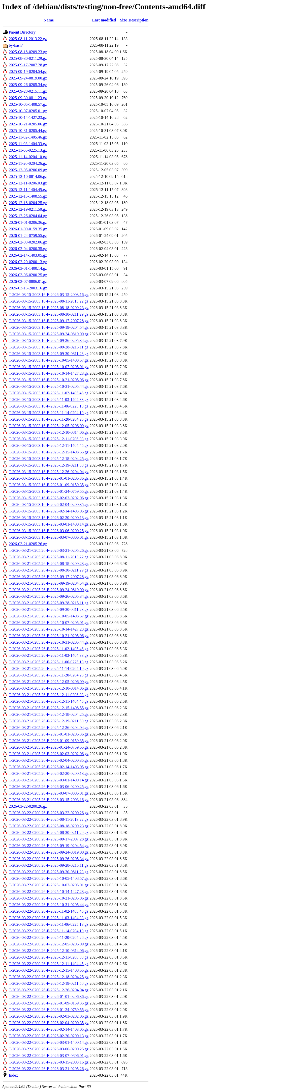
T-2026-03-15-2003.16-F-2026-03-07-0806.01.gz (48, 537)
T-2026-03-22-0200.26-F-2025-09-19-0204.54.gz (48, 845)
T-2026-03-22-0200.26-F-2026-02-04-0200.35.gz (48, 1023)
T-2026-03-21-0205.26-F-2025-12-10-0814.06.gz (48, 688)
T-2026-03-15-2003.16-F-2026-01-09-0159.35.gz (48, 485)
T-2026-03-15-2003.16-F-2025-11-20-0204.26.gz (48, 419)
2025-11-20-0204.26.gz (28, 163)
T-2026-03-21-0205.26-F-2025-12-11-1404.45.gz (48, 701)
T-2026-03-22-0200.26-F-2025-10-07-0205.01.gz (48, 885)
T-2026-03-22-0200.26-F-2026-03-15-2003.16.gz (48, 1062)
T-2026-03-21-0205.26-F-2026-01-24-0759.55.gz (48, 747)
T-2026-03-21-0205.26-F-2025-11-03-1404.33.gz (48, 655)
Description (138, 20)
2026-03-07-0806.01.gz (28, 281)
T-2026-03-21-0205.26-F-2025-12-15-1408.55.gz (48, 708)
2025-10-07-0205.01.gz (28, 111)
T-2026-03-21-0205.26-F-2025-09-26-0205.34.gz (48, 596)
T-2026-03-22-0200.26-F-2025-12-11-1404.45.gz (48, 964)
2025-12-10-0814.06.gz (28, 176)
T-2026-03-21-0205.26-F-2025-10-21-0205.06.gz (48, 636)
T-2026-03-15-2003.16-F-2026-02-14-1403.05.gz (48, 511)
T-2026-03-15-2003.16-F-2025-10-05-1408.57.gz (48, 360)
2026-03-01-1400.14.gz (28, 268)
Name (49, 20)
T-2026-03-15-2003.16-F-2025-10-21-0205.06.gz (48, 380)
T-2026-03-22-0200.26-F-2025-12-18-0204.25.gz (48, 977)
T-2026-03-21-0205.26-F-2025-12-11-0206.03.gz (48, 695)
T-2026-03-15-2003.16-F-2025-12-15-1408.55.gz (48, 452)
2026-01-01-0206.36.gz (28, 222)
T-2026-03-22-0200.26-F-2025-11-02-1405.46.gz (48, 911)
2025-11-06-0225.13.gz (28, 150)
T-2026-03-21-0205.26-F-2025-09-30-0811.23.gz (48, 609)
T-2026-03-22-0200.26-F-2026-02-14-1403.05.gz (48, 1029)
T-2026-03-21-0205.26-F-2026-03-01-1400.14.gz (48, 780)
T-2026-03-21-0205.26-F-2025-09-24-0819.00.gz (48, 590)
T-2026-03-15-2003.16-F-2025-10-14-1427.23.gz (48, 373)
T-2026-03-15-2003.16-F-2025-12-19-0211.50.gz (48, 465)
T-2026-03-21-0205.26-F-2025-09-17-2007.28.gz (48, 577)
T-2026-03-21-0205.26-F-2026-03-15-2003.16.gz (48, 800)
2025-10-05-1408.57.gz (28, 104)
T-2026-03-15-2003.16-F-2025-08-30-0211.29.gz (48, 314)
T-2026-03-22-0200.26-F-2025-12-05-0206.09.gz (48, 944)
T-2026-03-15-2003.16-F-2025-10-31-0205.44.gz (48, 386)
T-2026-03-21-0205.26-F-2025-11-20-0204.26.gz (48, 675)
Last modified (104, 20)
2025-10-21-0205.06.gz (28, 124)
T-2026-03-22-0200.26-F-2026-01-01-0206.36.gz (48, 996)
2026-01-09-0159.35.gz (28, 229)
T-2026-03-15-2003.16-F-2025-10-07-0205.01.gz (48, 367)
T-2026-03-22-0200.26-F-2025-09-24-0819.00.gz (48, 852)
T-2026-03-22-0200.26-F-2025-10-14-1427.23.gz (48, 891)
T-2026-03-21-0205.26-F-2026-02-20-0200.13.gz (48, 773)
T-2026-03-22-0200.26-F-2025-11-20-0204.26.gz (48, 937)
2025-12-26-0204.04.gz (28, 216)
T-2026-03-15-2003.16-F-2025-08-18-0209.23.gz (48, 308)
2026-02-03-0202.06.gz (28, 242)
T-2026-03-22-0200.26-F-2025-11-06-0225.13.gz (48, 924)
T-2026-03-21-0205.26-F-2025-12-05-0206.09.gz (48, 681)
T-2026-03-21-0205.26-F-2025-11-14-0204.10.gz (48, 668)
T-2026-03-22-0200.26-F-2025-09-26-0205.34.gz (48, 859)
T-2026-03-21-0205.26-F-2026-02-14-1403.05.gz (48, 767)
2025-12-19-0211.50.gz (28, 209)
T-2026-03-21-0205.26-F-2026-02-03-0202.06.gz (48, 754)
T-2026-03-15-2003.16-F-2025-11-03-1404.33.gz (48, 399)
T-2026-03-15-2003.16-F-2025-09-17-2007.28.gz (48, 321)
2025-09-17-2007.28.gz (28, 65)
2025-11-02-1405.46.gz (28, 137)
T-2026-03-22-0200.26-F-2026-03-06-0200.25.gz (48, 1049)
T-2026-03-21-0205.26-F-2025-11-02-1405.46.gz (48, 649)
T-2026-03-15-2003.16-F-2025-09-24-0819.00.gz (48, 334)
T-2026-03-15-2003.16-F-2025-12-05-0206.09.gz (48, 426)
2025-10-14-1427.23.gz (28, 117)
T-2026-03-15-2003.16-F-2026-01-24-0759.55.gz (48, 491)
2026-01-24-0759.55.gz (28, 235)
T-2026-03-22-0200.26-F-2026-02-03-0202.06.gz (48, 1016)
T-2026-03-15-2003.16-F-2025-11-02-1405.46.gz (48, 393)
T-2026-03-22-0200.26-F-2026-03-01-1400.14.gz (48, 1042)
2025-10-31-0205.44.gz (28, 130)
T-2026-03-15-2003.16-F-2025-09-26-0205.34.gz (48, 340)
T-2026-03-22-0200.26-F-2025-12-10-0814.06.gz (48, 950)
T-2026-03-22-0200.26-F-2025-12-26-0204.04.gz (48, 990)
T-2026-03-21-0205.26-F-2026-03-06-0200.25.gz (48, 786)
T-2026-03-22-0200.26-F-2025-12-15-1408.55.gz (48, 970)
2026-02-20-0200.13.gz (28, 262)
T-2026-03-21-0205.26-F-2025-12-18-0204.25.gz (48, 714)
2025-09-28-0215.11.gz (28, 91)
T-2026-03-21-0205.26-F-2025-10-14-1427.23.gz (48, 629)
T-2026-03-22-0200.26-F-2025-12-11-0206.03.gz (48, 957)
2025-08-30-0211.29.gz (28, 58)
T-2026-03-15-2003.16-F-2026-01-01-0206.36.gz (48, 478)
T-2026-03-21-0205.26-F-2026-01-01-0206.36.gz (48, 734)
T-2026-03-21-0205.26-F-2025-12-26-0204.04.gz (48, 727)
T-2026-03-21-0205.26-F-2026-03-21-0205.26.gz (48, 550)
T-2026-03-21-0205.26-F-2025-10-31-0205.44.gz (48, 642)
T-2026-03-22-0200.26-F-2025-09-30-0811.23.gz (48, 872)
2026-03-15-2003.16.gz (28, 288)
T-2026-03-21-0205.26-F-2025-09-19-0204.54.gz (48, 583)
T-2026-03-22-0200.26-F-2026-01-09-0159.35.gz (48, 1003)
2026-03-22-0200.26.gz (28, 806)
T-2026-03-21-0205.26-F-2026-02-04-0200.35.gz (48, 760)
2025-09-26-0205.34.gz (28, 85)
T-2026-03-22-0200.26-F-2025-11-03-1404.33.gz (48, 918)
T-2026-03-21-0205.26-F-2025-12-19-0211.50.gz (48, 721)
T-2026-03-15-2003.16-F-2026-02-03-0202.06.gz (48, 498)
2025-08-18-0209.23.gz (28, 52)
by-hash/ (16, 45)
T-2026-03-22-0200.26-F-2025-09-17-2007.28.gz (48, 839)
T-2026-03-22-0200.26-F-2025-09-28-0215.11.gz (48, 865)
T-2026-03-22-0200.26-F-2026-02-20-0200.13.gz (48, 1036)
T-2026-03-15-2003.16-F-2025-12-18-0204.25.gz (48, 458)
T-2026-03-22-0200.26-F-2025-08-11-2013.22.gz (48, 819)
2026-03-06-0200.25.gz (28, 275)
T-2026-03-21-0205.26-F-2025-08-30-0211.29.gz (48, 570)
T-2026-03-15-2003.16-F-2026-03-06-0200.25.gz (48, 531)
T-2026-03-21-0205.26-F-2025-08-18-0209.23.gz (48, 563)
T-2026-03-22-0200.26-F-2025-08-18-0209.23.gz (48, 826)
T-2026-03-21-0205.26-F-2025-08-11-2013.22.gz (48, 557)
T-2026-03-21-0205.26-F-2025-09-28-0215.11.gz (48, 603)
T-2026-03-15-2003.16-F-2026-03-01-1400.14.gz (48, 524)
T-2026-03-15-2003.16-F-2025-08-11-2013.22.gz (48, 301)
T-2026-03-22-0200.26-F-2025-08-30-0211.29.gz (48, 832)
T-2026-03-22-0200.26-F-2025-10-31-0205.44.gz (48, 905)
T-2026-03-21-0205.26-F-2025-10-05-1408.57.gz (48, 616)
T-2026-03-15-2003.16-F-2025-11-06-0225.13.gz (48, 406)
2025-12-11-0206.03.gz (28, 183)
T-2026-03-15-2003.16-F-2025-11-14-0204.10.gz (48, 413)
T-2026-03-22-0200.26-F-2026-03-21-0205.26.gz (48, 1069)
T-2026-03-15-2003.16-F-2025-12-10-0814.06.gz (48, 432)
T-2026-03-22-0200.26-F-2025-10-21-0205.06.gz (48, 898)
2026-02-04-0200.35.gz (28, 249)
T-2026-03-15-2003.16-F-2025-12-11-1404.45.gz (48, 445)
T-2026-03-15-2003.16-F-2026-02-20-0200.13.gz (48, 517)
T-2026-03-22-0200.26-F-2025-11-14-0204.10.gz (48, 931)
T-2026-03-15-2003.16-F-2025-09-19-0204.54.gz (48, 327)
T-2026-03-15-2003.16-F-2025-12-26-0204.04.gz (48, 472)
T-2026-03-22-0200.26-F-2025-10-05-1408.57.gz (48, 878)
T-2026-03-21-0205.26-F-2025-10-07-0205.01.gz (48, 622)
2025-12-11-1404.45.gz (28, 189)
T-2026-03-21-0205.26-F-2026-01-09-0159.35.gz (48, 741)
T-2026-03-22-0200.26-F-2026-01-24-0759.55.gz (48, 1009)
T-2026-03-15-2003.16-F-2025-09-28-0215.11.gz (48, 347)
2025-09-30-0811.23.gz (28, 98)
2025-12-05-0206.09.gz (28, 170)
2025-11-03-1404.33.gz (28, 144)
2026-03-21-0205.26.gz (28, 544)
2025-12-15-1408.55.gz (28, 196)
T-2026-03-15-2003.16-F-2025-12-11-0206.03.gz (48, 439)
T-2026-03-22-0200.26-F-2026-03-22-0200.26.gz (48, 813)
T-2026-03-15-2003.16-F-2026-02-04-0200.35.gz (48, 504)
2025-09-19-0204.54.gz (28, 71)
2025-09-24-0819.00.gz (28, 78)
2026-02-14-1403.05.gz (28, 255)
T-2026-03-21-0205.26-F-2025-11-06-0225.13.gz (48, 662)
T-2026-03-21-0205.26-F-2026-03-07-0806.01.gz (48, 793)
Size (123, 20)
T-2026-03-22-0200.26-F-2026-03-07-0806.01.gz (48, 1055)
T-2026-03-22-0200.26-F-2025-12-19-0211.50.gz (48, 983)
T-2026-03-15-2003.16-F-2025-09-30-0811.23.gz (48, 353)
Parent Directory (22, 32)
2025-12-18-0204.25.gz (28, 203)
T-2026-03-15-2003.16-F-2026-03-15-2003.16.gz (48, 294)
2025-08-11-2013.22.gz (28, 39)
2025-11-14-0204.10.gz (28, 157)
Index (13, 1075)
